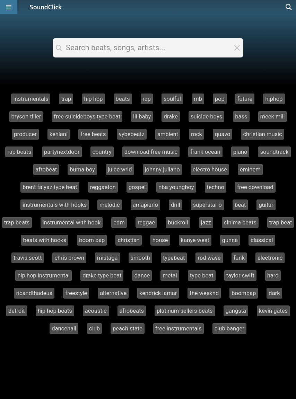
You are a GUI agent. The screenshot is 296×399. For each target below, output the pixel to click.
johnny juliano (162, 169)
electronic (270, 258)
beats (123, 99)
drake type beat (101, 275)
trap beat (280, 222)
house (160, 240)
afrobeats (132, 311)
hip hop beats (55, 311)
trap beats (17, 222)
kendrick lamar (158, 293)
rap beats (19, 152)
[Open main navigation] (8, 7)
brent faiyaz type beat (50, 187)
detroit (16, 311)
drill (175, 205)
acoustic (96, 311)
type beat (202, 275)
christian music (262, 134)
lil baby (142, 116)
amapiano (145, 205)
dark (274, 293)
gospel (137, 187)
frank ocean (205, 152)
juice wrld (120, 169)
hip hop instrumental (43, 275)
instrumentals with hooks (55, 205)
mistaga (107, 258)
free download (255, 187)
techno (215, 187)
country (102, 152)
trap (66, 99)
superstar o (207, 205)
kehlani (59, 134)
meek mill (272, 116)
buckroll (178, 222)
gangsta (236, 311)
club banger (229, 328)
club (94, 328)
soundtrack (274, 152)
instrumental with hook (72, 222)
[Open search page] (289, 7)
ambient (167, 134)
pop (220, 99)
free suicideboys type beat (87, 116)
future (245, 99)
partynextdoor (62, 152)
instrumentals (30, 99)
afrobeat (46, 169)
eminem (250, 169)
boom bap (92, 240)
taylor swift (240, 275)
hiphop (273, 99)
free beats (93, 134)
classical (262, 240)
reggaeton (103, 187)
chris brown (69, 258)
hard (273, 275)
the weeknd (204, 293)
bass (241, 116)
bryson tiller (26, 116)
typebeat (174, 258)
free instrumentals (178, 328)
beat (240, 205)
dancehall (64, 328)
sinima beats (240, 222)
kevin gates (273, 311)
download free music (151, 152)
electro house (210, 169)
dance (142, 275)
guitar (266, 205)
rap (147, 99)
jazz (206, 222)
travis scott (28, 258)
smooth (140, 258)
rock (196, 134)
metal (170, 275)
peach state (127, 328)
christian (128, 240)
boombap (244, 293)
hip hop (93, 99)
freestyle (76, 293)
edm (119, 222)
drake (171, 116)
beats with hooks (44, 240)
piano (240, 152)
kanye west (195, 240)
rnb (198, 99)
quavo (222, 134)
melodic (109, 205)
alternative (113, 293)
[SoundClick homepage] (45, 7)
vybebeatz (132, 134)
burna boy (82, 169)
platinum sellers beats (185, 311)
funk (239, 258)
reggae (146, 222)
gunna (230, 240)
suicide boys (206, 116)
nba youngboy (176, 187)
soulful (172, 99)
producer (25, 134)
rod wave (209, 258)
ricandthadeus (34, 293)
